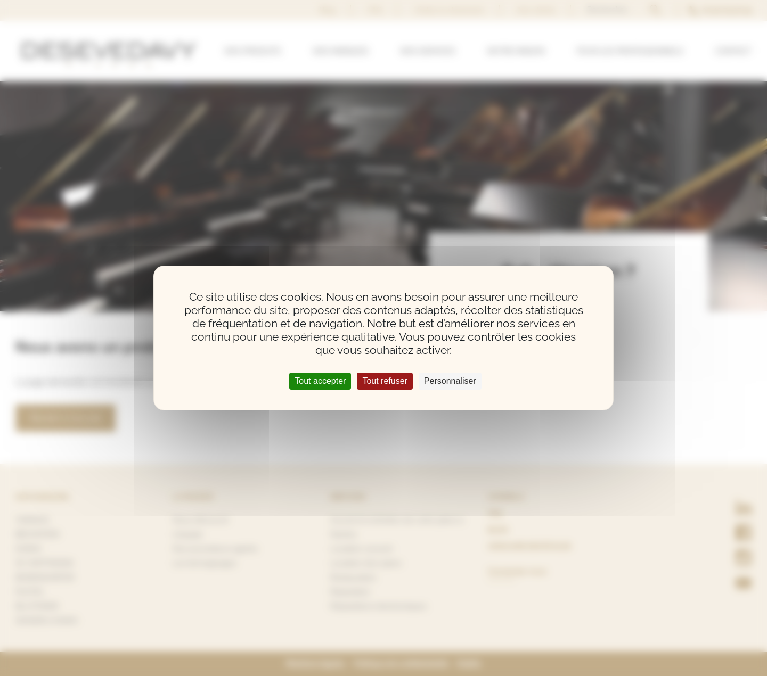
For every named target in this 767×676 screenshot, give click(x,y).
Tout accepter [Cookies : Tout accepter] (320, 380)
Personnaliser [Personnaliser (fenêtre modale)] (450, 380)
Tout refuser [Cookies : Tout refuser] (384, 380)
